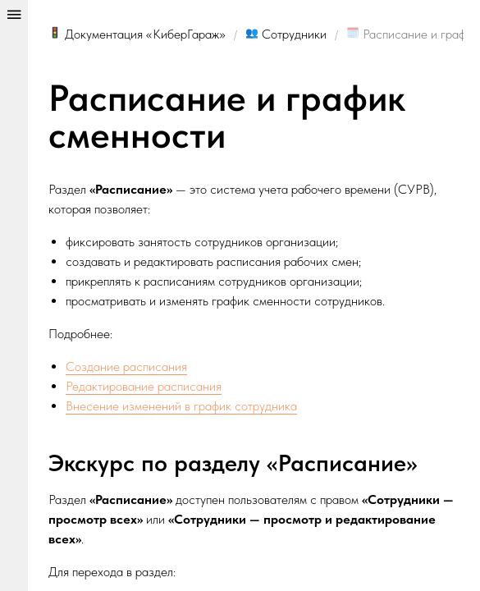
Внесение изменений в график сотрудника (181, 406)
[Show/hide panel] (14, 295)
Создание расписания (126, 366)
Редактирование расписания (144, 386)
